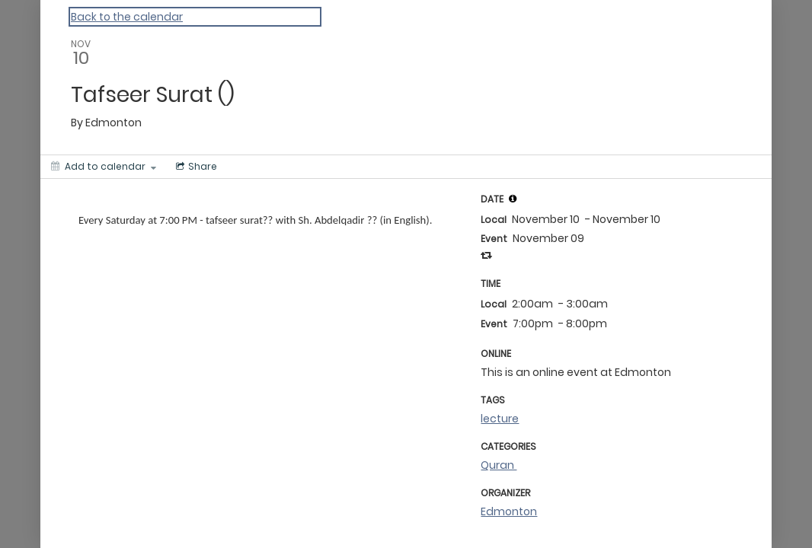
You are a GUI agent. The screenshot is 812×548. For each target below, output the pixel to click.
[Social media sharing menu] (195, 166)
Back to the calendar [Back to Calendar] (127, 16)
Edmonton (509, 511)
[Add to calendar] (103, 166)
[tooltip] (512, 198)
